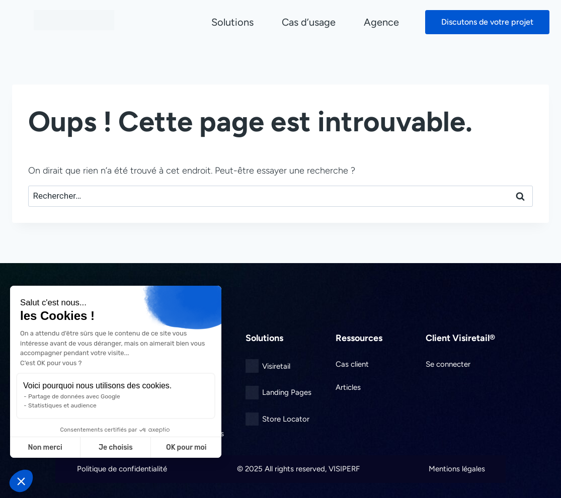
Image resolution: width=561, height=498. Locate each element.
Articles (348, 387)
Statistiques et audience (62, 405)
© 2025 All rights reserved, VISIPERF (298, 468)
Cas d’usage (309, 22)
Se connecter (448, 364)
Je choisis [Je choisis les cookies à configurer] (116, 447)
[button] (21, 481)
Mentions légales (457, 468)
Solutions (232, 22)
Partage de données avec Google (74, 396)
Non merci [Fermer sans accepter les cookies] (45, 447)
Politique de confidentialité (122, 468)
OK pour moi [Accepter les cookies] (186, 447)
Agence (381, 22)
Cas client (352, 364)
